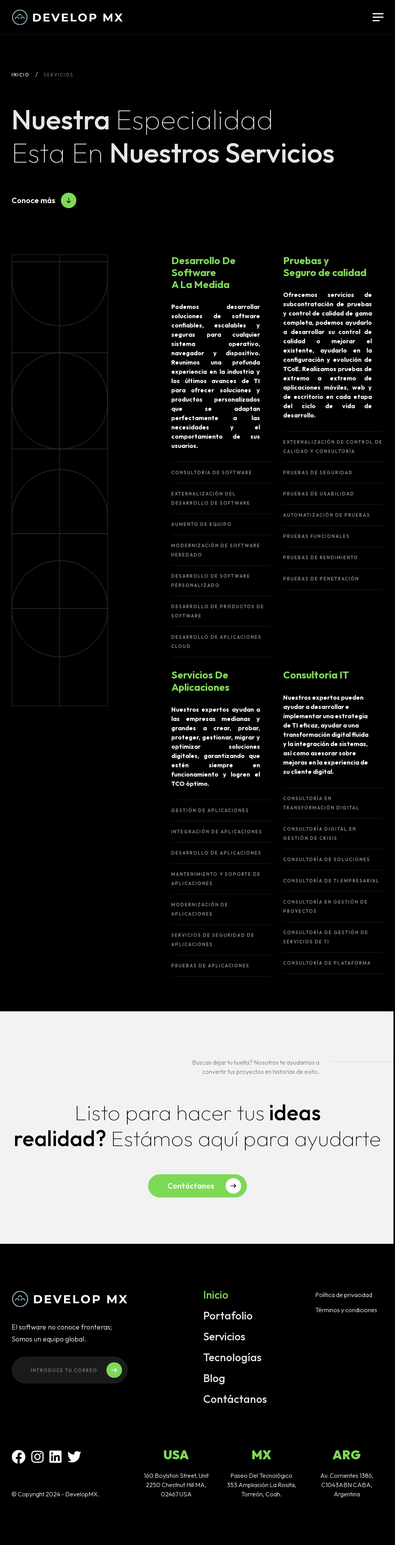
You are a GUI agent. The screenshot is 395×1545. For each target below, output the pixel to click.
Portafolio (228, 1317)
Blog (214, 1380)
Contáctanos (235, 1401)
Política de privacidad (343, 1297)
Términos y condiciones (346, 1312)
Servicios (224, 1338)
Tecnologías (232, 1359)
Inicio (21, 75)
